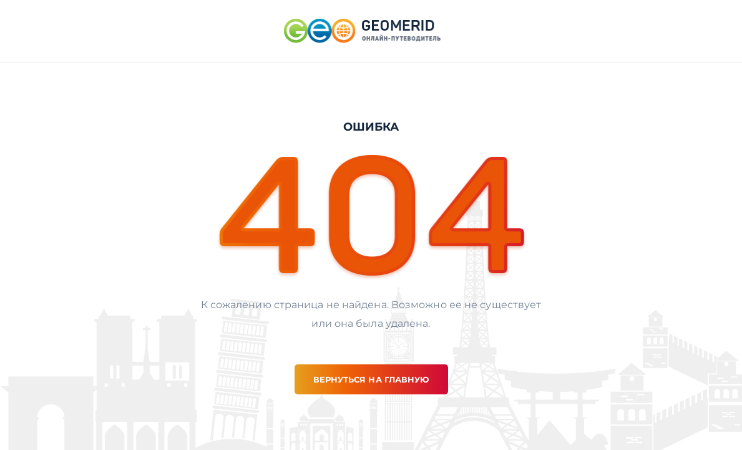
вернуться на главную (371, 379)
